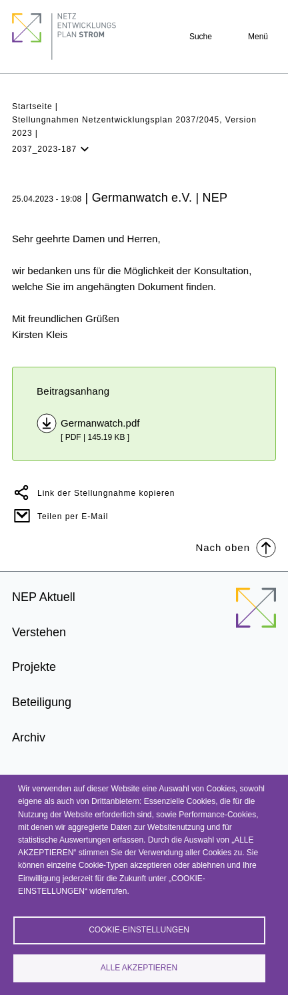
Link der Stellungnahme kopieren (106, 493)
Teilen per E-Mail (72, 516)
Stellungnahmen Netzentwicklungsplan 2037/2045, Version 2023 (134, 126)
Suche (200, 36)
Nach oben (235, 547)
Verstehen (39, 632)
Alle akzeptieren (139, 967)
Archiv (28, 737)
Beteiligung (41, 702)
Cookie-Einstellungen (139, 929)
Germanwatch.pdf (100, 423)
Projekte (34, 667)
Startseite (32, 106)
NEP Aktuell (43, 597)
